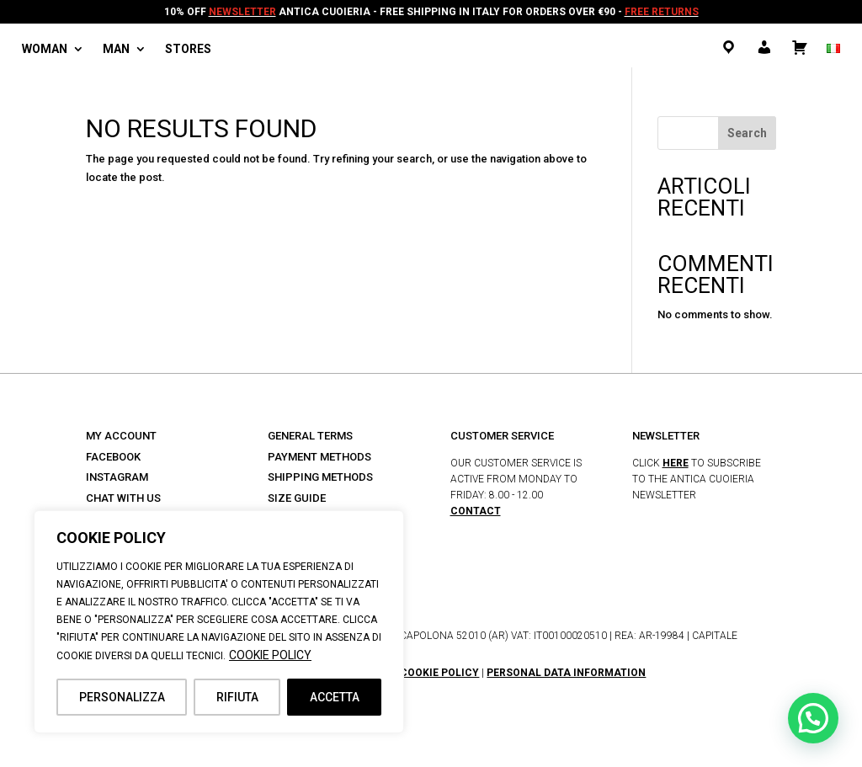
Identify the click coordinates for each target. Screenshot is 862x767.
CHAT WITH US (123, 498)
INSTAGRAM (117, 477)
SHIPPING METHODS (320, 477)
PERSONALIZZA (122, 697)
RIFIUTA (237, 697)
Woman (44, 49)
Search (747, 133)
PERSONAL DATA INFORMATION (566, 673)
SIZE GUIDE (297, 498)
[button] (813, 718)
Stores (188, 49)
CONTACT (475, 511)
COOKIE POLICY (270, 655)
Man (116, 49)
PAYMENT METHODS (319, 456)
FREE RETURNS (662, 12)
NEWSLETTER (242, 12)
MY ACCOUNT (121, 435)
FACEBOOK (113, 456)
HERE (675, 463)
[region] (219, 621)
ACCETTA (334, 697)
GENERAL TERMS (310, 435)
